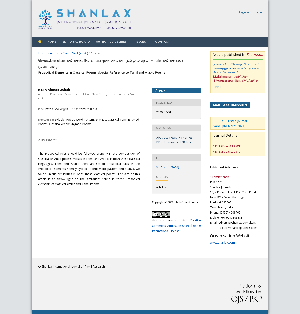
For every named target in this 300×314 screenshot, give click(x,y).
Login (258, 12)
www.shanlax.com (222, 242)
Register (244, 12)
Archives (56, 53)
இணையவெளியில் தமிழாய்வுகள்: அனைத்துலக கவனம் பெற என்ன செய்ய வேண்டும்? (237, 68)
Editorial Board (76, 41)
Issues (141, 41)
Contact (162, 41)
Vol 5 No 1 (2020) (76, 53)
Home (52, 41)
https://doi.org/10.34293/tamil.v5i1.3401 (72, 109)
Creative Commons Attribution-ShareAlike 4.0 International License (176, 225)
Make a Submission (230, 105)
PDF (161, 90)
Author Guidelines (111, 41)
